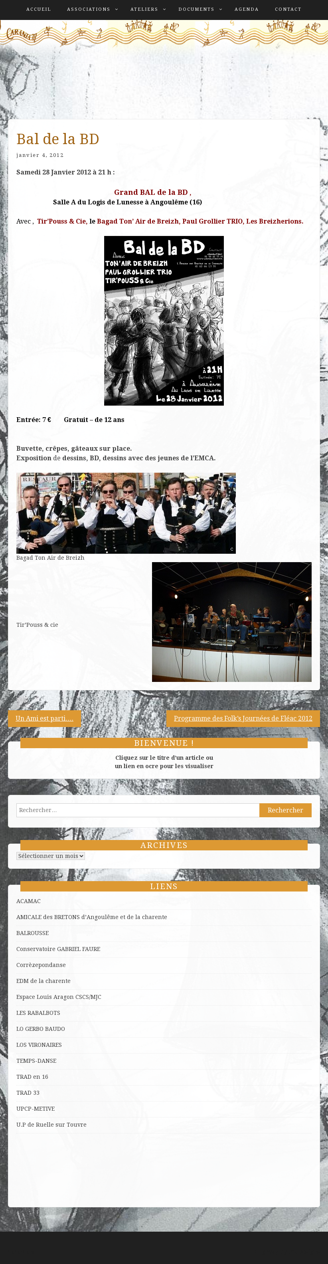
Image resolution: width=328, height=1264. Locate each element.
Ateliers (144, 9)
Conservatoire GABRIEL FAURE (58, 949)
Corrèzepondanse (41, 965)
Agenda (247, 9)
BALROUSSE (32, 933)
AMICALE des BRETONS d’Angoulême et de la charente (91, 917)
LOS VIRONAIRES (39, 1045)
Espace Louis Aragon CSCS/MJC (58, 997)
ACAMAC (28, 901)
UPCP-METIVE (35, 1109)
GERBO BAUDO (45, 1029)
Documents (196, 9)
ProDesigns (304, 1251)
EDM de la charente (43, 981)
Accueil (38, 9)
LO (20, 1029)
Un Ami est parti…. (44, 718)
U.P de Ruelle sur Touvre (51, 1124)
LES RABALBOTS (38, 1013)
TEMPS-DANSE (36, 1061)
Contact (288, 9)
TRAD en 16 (32, 1077)
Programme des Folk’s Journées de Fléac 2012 (243, 718)
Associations (89, 9)
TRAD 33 (28, 1093)
